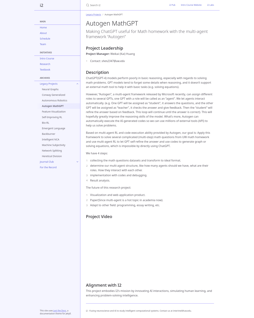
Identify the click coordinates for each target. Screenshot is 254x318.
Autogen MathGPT (53, 106)
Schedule (45, 38)
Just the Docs (59, 310)
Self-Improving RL (52, 117)
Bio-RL (45, 122)
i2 (41, 5)
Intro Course (47, 58)
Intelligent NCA (50, 139)
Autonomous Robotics (54, 100)
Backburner (48, 133)
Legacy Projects (49, 83)
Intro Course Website (191, 4)
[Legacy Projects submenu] (77, 84)
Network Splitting (52, 150)
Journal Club (47, 161)
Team (43, 44)
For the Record (48, 167)
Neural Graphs (50, 89)
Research (45, 64)
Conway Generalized (53, 94)
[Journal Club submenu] (77, 162)
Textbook (45, 69)
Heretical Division (52, 156)
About (43, 33)
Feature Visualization (54, 111)
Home (43, 27)
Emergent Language (53, 128)
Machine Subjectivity (53, 145)
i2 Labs (210, 4)
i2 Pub (172, 4)
